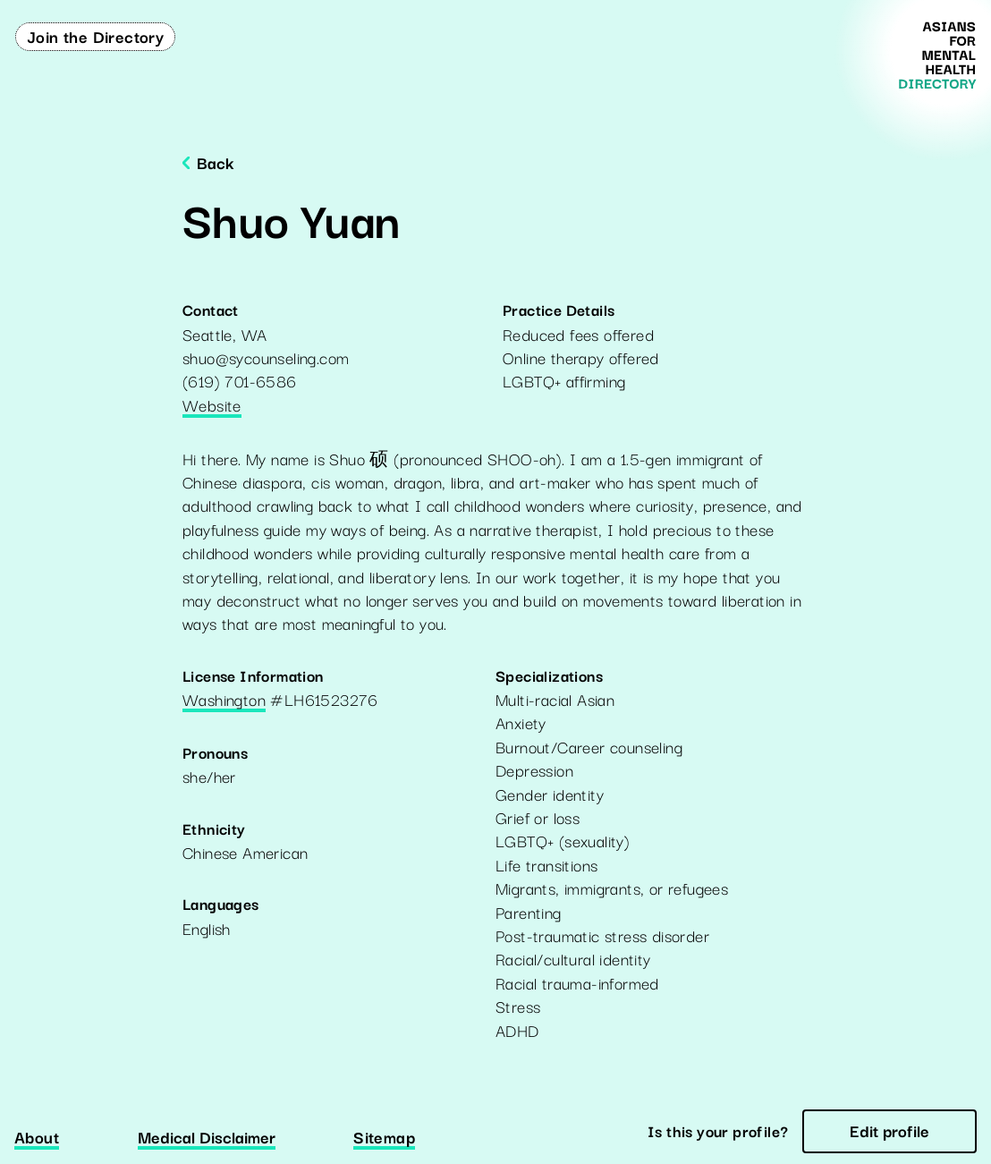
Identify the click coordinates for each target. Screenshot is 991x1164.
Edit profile (889, 1130)
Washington (224, 700)
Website (211, 406)
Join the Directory (95, 35)
